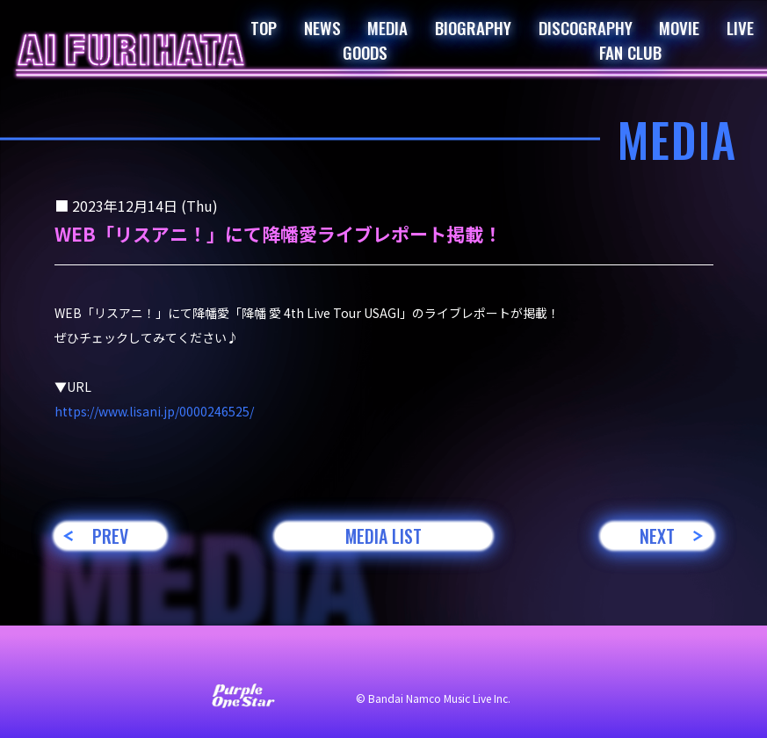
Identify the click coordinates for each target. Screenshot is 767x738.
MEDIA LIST (383, 536)
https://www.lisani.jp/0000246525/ (154, 411)
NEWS (322, 27)
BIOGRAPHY (473, 27)
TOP (263, 27)
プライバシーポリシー (409, 660)
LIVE (740, 27)
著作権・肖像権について (565, 660)
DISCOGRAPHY (586, 27)
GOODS (365, 52)
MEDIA (387, 27)
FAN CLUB (630, 52)
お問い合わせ (146, 660)
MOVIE (679, 27)
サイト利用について (265, 660)
